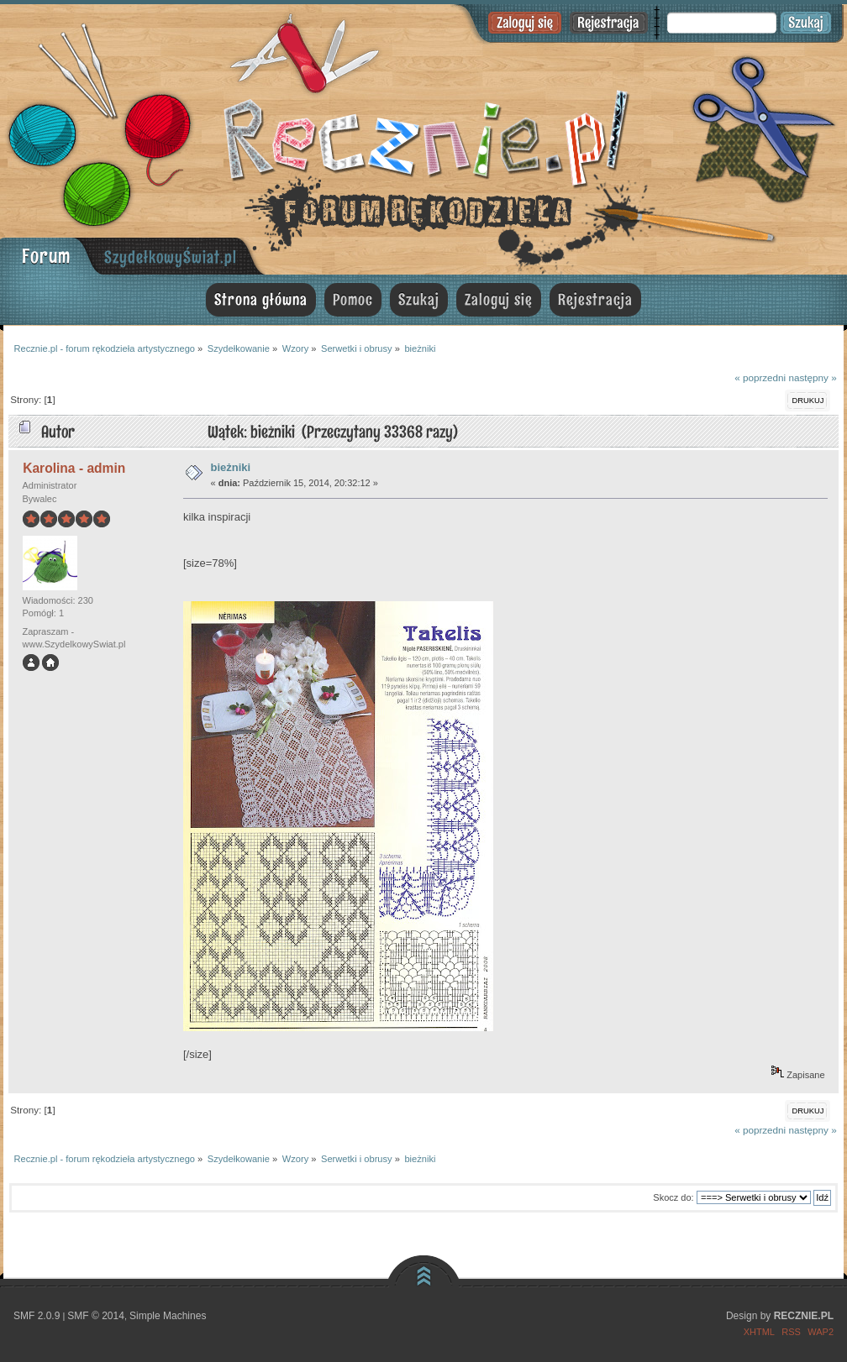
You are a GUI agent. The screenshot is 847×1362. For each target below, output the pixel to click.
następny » (812, 377)
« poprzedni (760, 377)
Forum (46, 256)
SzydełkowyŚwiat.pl (170, 257)
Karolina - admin (74, 468)
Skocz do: (673, 1197)
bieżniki (231, 467)
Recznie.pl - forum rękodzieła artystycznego (423, 136)
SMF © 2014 (95, 1316)
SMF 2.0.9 (36, 1316)
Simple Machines (167, 1316)
